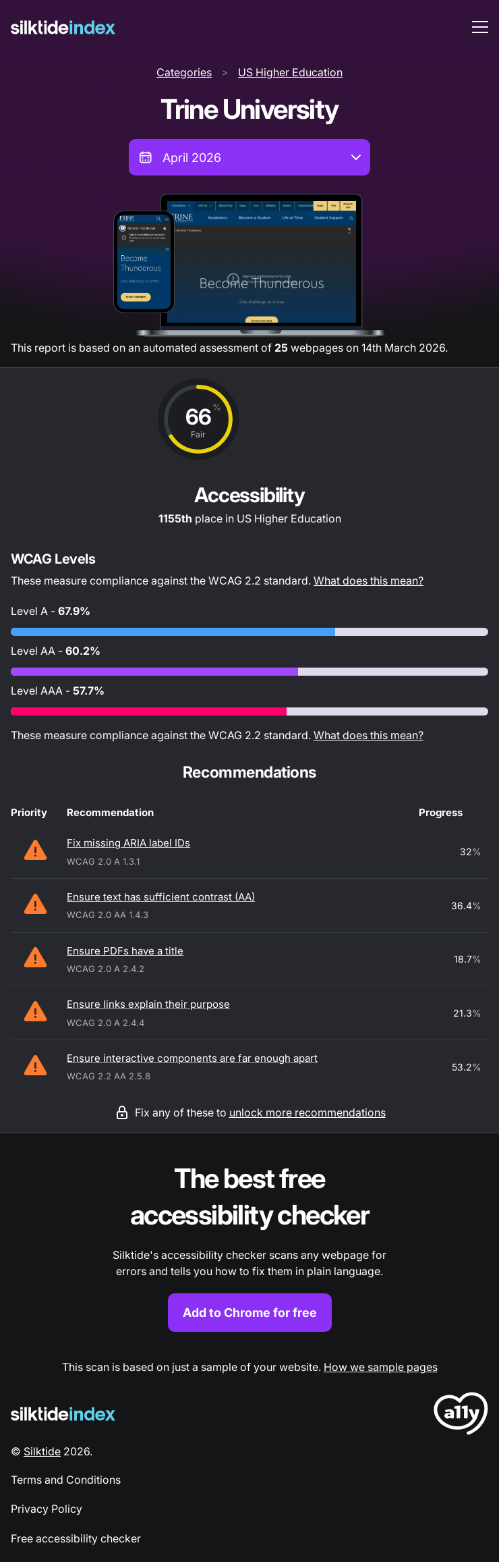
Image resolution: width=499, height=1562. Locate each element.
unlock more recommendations (307, 1112)
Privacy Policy (46, 1508)
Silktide (42, 1451)
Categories (184, 72)
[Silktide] (63, 27)
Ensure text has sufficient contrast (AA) (161, 896)
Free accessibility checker (76, 1538)
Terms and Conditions (66, 1479)
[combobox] (249, 157)
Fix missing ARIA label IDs (128, 842)
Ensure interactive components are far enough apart (192, 1058)
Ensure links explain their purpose (148, 1004)
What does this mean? (368, 580)
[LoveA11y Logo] (461, 1416)
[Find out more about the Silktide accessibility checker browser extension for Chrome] (249, 1246)
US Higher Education (290, 72)
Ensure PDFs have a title (125, 950)
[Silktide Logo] (63, 1414)
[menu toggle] (480, 27)
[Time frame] (249, 157)
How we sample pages (381, 1367)
